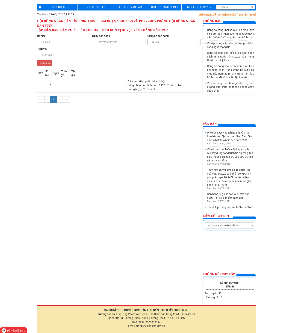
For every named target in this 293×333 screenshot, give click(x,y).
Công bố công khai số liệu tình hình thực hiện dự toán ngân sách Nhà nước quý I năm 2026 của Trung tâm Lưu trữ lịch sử (230, 33)
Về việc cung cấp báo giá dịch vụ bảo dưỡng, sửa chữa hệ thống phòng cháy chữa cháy (230, 87)
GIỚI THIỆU (60, 7)
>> (66, 91)
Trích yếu (42, 48)
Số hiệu (41, 35)
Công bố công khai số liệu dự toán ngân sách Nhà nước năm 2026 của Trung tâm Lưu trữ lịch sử (230, 56)
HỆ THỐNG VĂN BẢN (129, 7)
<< (41, 91)
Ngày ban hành (101, 35)
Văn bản (210, 124)
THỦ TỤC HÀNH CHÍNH (164, 7)
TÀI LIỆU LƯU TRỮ (199, 7)
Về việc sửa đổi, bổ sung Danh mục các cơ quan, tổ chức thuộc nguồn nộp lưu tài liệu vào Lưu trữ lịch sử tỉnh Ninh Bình (230, 202)
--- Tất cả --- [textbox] (155, 41)
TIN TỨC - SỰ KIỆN (95, 7)
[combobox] (174, 42)
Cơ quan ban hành (158, 35)
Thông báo (212, 21)
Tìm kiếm (45, 63)
